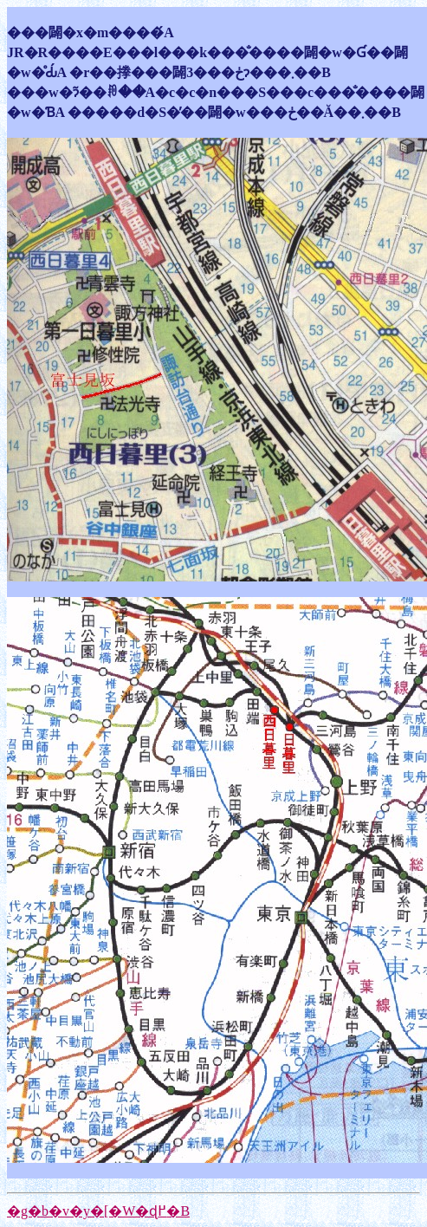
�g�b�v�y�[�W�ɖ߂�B (98, 1211)
